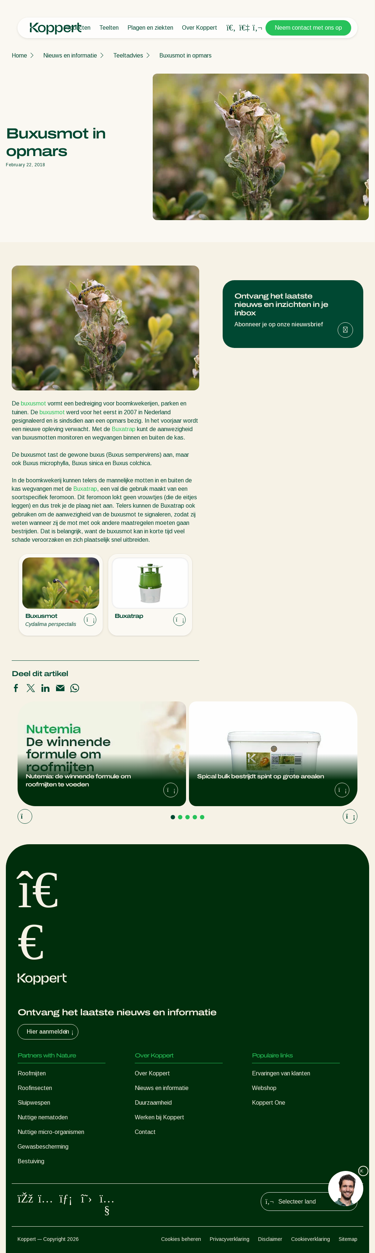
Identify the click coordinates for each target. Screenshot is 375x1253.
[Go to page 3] (187, 817)
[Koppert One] (244, 27)
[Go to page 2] (180, 817)
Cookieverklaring (310, 1239)
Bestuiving (31, 1161)
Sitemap (348, 1239)
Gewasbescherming (43, 1146)
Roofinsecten (35, 1088)
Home (19, 55)
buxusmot (33, 403)
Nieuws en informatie (70, 55)
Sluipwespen (34, 1103)
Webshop (264, 1088)
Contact (145, 1132)
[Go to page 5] (202, 817)
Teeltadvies (128, 55)
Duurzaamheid (153, 1103)
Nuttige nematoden (43, 1117)
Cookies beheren (181, 1239)
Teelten (109, 28)
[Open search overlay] (231, 28)
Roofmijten (32, 1073)
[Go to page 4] (195, 817)
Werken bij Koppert (159, 1117)
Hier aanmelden (51, 1032)
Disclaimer (270, 1239)
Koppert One (268, 1103)
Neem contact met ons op (308, 28)
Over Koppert (199, 28)
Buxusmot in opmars (185, 55)
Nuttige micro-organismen (51, 1132)
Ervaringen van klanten (281, 1073)
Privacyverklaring (229, 1239)
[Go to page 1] (173, 817)
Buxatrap (123, 429)
